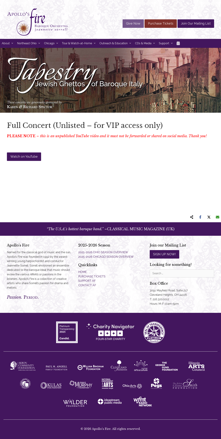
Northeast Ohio (29, 43)
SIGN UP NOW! (164, 254)
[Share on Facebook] (200, 217)
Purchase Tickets (160, 23)
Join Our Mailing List (196, 23)
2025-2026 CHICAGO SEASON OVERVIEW (106, 256)
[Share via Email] (217, 217)
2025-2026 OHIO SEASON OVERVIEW (103, 252)
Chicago (52, 43)
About (8, 43)
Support (167, 43)
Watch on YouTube (24, 156)
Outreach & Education (116, 43)
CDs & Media (146, 43)
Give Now (133, 23)
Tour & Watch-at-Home (80, 43)
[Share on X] (208, 217)
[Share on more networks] (191, 217)
